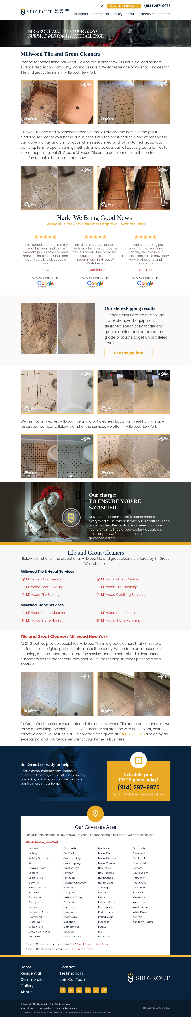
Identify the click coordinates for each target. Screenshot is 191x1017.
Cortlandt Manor (39, 912)
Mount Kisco (105, 853)
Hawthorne (70, 887)
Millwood (68, 931)
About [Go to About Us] (129, 14)
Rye (100, 931)
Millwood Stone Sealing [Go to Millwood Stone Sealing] (120, 612)
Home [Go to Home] (26, 967)
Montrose (103, 848)
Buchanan (35, 897)
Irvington (68, 892)
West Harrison (141, 907)
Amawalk (34, 848)
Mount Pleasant (107, 858)
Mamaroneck (71, 926)
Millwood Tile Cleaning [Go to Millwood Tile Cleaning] (119, 587)
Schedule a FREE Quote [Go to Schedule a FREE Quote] (124, 6)
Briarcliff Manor (38, 887)
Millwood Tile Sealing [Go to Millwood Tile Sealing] (43, 594)
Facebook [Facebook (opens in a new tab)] (71, 990)
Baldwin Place (37, 868)
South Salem (140, 873)
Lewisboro (69, 912)
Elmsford (68, 853)
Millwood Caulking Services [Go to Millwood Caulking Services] (123, 594)
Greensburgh (71, 868)
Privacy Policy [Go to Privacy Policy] (44, 1008)
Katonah (68, 902)
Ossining (103, 887)
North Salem (105, 882)
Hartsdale (69, 877)
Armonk (33, 863)
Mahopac (69, 922)
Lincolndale (70, 917)
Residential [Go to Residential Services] (80, 14)
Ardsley (33, 853)
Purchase (103, 922)
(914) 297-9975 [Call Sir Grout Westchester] (157, 5)
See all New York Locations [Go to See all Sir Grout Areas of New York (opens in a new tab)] (92, 944)
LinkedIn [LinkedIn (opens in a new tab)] (96, 990)
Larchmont (69, 907)
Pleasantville (105, 907)
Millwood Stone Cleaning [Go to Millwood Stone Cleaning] (46, 612)
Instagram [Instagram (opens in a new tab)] (63, 990)
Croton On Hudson (40, 931)
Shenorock (139, 853)
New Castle (105, 868)
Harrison (68, 873)
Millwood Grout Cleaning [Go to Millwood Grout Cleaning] (121, 579)
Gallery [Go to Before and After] (117, 14)
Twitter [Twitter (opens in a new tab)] (79, 990)
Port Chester (105, 912)
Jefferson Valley (72, 897)
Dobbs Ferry (36, 936)
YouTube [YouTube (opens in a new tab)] (88, 990)
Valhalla (138, 892)
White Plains (140, 912)
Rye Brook (104, 936)
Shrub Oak (139, 858)
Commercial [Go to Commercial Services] (100, 14)
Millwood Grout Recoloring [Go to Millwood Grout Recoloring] (47, 579)
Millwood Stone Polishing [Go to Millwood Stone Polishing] (121, 620)
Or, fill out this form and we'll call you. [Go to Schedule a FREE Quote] (138, 794)
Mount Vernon (106, 863)
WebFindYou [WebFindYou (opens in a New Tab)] (164, 1008)
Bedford (33, 873)
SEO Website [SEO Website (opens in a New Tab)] (149, 1008)
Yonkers (137, 917)
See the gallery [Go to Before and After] (128, 353)
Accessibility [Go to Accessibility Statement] (27, 1008)
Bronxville (34, 892)
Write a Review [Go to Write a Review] (102, 5)
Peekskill (103, 892)
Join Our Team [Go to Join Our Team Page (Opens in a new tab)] (73, 979)
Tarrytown (139, 877)
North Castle (105, 877)
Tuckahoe (139, 887)
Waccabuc (139, 902)
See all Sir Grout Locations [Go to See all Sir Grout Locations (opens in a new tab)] (79, 949)
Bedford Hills (36, 877)
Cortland (34, 907)
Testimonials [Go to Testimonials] (146, 14)
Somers (137, 868)
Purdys (102, 926)
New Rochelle (106, 873)
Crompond (35, 917)
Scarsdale (139, 848)
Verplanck (139, 897)
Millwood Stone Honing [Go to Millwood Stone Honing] (44, 620)
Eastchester (70, 848)
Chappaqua (36, 902)
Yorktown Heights (143, 922)
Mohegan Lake (72, 936)
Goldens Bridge (72, 858)
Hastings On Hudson (75, 882)
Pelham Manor (107, 902)
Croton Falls (36, 926)
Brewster (34, 882)
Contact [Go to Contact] (164, 14)
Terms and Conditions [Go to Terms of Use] (66, 1008)
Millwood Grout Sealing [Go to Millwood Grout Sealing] (45, 587)
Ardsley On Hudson (40, 858)
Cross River (35, 922)
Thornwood (140, 882)
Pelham (102, 897)
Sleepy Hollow (141, 863)
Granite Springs (72, 863)
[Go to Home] (44, 11)
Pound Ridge (105, 917)
